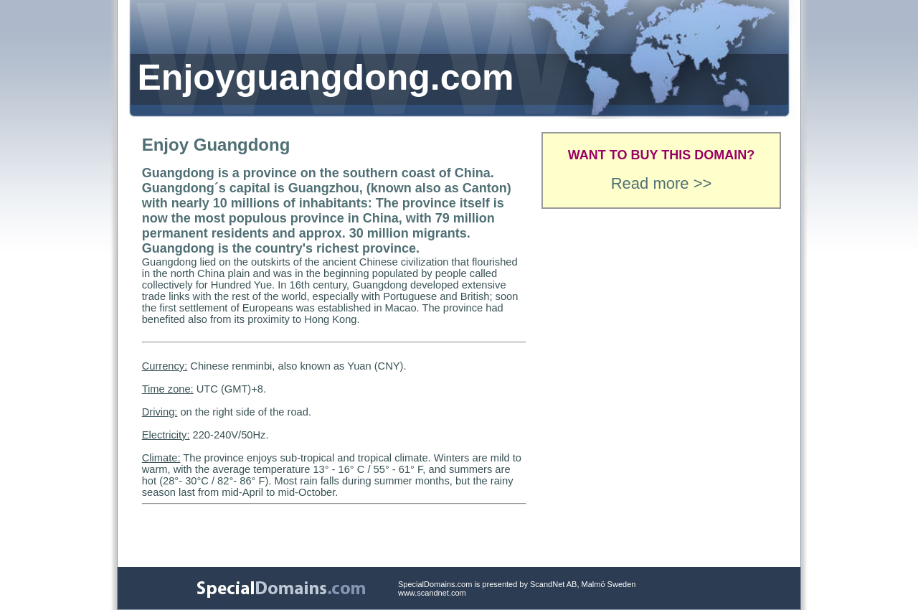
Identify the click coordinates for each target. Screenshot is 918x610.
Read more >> (661, 183)
